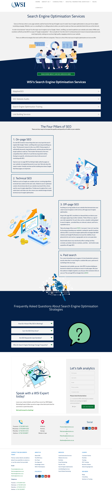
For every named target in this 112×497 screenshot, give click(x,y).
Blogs (83, 474)
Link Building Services (64, 469)
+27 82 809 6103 (24, 428)
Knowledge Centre (39, 464)
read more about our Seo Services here (56, 74)
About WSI (37, 455)
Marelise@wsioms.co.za (17, 473)
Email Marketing (62, 462)
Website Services (62, 457)
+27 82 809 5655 (23, 426)
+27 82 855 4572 (23, 431)
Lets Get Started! (88, 406)
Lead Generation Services (65, 455)
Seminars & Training (87, 479)
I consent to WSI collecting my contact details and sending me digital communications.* (81, 401)
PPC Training (85, 462)
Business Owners (86, 464)
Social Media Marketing (64, 471)
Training (84, 460)
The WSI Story (38, 457)
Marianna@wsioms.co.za (17, 471)
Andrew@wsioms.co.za (67, 440)
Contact (39, 7)
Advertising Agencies (87, 466)
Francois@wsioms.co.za (17, 469)
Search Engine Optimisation (65, 466)
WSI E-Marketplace (40, 466)
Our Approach (38, 462)
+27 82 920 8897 (23, 433)
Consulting (85, 477)
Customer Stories (86, 455)
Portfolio (60, 460)
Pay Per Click (61, 464)
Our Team (37, 460)
